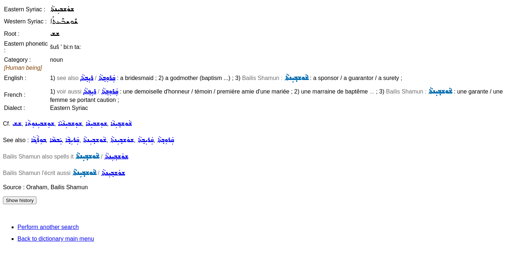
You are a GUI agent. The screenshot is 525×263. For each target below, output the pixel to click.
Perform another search (48, 227)
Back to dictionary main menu (56, 239)
